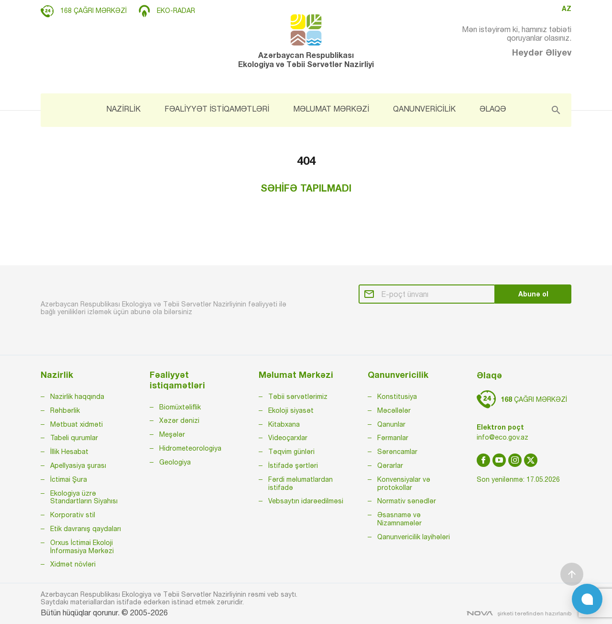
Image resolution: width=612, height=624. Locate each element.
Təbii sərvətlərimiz (298, 396)
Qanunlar (391, 424)
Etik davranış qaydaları (85, 529)
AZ (566, 8)
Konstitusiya (397, 396)
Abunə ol (533, 294)
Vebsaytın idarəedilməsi (305, 501)
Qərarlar (390, 465)
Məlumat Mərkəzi (296, 375)
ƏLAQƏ (493, 108)
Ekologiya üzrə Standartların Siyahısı (84, 497)
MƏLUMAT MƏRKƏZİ (331, 108)
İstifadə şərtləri (293, 465)
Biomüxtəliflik (180, 407)
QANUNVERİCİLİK (424, 108)
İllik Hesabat (69, 451)
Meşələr (172, 434)
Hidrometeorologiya (190, 448)
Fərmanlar (392, 438)
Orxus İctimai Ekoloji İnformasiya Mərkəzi (82, 547)
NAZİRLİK (123, 108)
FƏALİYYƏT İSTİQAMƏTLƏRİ (216, 108)
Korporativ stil (72, 515)
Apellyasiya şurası (78, 465)
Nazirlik (57, 375)
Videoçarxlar (287, 438)
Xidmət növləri (73, 564)
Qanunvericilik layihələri (413, 537)
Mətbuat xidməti (76, 424)
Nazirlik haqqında (77, 396)
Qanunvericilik (398, 375)
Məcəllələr (394, 410)
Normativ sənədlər (406, 501)
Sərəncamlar (397, 451)
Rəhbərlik (65, 410)
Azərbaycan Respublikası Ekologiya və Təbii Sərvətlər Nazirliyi (306, 41)
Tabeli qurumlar (74, 438)
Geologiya (175, 462)
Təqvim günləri (291, 451)
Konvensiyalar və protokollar (403, 483)
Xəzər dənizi (179, 420)
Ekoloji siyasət (291, 410)
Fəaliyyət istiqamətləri (177, 380)
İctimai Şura (68, 479)
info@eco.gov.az (502, 437)
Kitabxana (284, 424)
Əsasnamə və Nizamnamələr (399, 519)
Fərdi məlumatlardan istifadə (300, 483)
